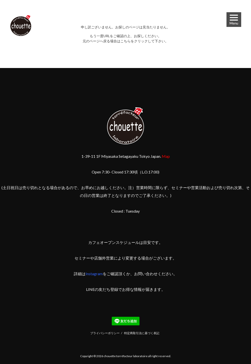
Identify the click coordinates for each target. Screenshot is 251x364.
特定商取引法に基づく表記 (141, 333)
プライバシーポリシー (105, 333)
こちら (125, 41)
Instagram (94, 273)
